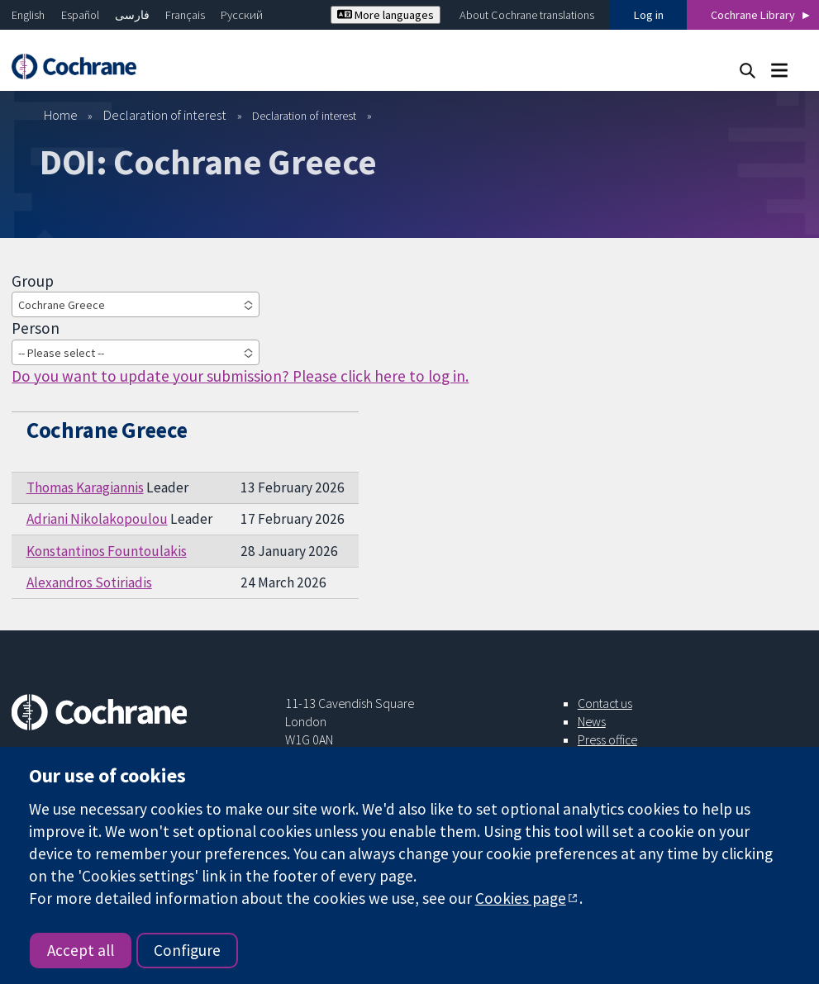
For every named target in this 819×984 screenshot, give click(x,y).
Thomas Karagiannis (85, 487)
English (28, 14)
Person (36, 328)
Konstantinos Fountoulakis (106, 551)
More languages (385, 14)
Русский (242, 14)
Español (80, 14)
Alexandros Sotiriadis (89, 582)
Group (33, 281)
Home (61, 115)
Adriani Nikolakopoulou (97, 519)
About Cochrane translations (526, 14)
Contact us (605, 703)
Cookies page (520, 898)
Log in (649, 14)
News (592, 721)
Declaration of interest (164, 115)
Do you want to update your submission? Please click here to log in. (240, 376)
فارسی (132, 14)
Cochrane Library (753, 14)
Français (185, 14)
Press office (607, 739)
